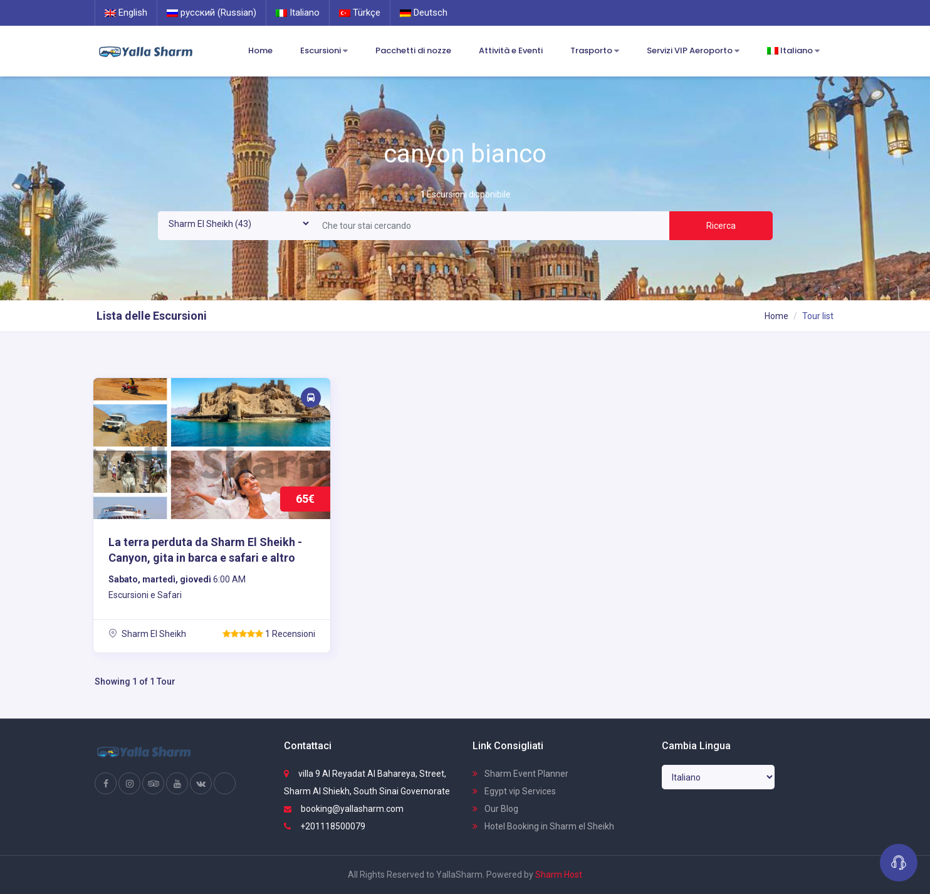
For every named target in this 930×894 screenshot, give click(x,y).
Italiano (298, 12)
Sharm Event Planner (520, 774)
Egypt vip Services (514, 791)
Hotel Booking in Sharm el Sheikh (543, 826)
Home (260, 50)
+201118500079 (324, 826)
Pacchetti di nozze (413, 50)
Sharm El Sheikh (147, 634)
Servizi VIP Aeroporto (693, 51)
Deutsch (423, 12)
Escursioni (324, 51)
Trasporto (594, 51)
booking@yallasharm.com (344, 809)
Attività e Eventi (511, 50)
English (126, 12)
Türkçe (359, 12)
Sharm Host (558, 875)
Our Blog (495, 809)
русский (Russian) (211, 12)
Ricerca (721, 226)
